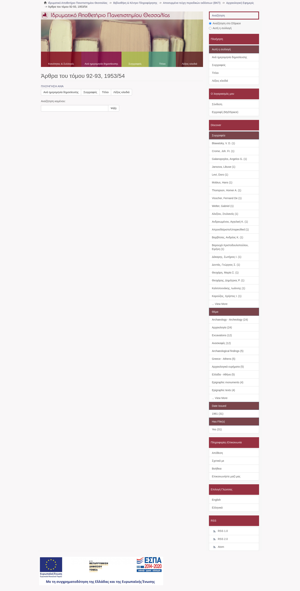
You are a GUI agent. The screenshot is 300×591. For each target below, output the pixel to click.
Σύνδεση (217, 104)
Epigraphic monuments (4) (227, 382)
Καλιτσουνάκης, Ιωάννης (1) (228, 288)
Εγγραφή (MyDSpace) (225, 112)
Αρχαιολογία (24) (222, 327)
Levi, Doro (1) (220, 174)
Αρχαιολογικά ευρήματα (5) (228, 366)
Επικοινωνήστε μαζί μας (226, 476)
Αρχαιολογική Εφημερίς (240, 2)
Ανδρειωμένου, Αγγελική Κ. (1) (230, 221)
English (216, 499)
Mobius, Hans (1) (222, 182)
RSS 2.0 (220, 539)
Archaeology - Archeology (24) (230, 319)
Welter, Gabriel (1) (223, 206)
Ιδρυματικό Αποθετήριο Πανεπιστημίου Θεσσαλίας (78, 2)
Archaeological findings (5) (228, 350)
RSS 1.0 (220, 531)
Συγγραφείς (135, 63)
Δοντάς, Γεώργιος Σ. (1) (226, 264)
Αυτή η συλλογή (220, 28)
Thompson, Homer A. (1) (226, 190)
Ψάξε (114, 108)
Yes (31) (217, 429)
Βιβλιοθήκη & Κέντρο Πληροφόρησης (135, 2)
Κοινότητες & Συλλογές (61, 63)
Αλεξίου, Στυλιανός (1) (225, 213)
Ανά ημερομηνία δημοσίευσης (101, 63)
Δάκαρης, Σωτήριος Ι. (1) (226, 256)
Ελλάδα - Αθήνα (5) (223, 374)
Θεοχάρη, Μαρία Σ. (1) (225, 272)
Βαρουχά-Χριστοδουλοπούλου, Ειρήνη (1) (230, 247)
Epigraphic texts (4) (223, 390)
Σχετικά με (218, 460)
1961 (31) (217, 413)
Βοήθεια (217, 468)
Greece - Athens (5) (223, 358)
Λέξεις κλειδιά (189, 63)
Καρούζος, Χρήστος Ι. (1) (226, 296)
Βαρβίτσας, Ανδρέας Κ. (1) (227, 237)
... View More (219, 303)
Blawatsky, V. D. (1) (223, 143)
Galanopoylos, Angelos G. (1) (229, 158)
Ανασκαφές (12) (221, 343)
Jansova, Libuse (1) (223, 166)
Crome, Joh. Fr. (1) (223, 151)
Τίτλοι (162, 63)
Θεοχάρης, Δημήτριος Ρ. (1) (228, 280)
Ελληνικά (217, 507)
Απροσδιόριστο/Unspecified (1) (230, 229)
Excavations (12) (222, 335)
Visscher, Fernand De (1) (227, 198)
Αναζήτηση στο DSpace (225, 23)
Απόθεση (217, 452)
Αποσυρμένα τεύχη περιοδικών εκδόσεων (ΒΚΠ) (191, 2)
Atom (218, 547)
